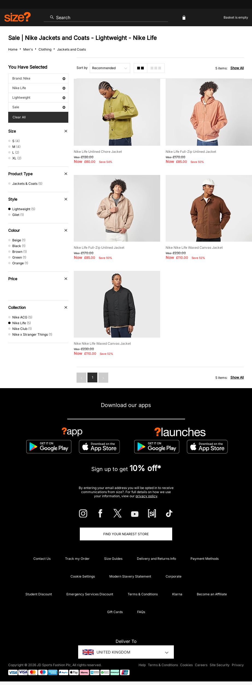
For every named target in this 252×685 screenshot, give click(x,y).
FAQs (141, 612)
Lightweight (38, 97)
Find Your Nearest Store (126, 534)
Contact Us (42, 559)
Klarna (177, 594)
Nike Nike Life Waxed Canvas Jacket (194, 247)
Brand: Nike (38, 78)
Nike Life (38, 88)
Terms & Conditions (143, 594)
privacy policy (146, 496)
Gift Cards (115, 612)
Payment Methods (205, 559)
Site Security (220, 665)
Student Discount (38, 594)
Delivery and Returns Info (156, 559)
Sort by (82, 68)
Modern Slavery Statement (130, 576)
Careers (201, 665)
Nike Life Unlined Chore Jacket (98, 152)
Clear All (19, 117)
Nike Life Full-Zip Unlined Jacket (191, 152)
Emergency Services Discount (89, 594)
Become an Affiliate (212, 594)
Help (142, 665)
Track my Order (77, 559)
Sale (38, 107)
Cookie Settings (83, 576)
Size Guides (113, 559)
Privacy (238, 665)
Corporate (173, 576)
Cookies (186, 665)
